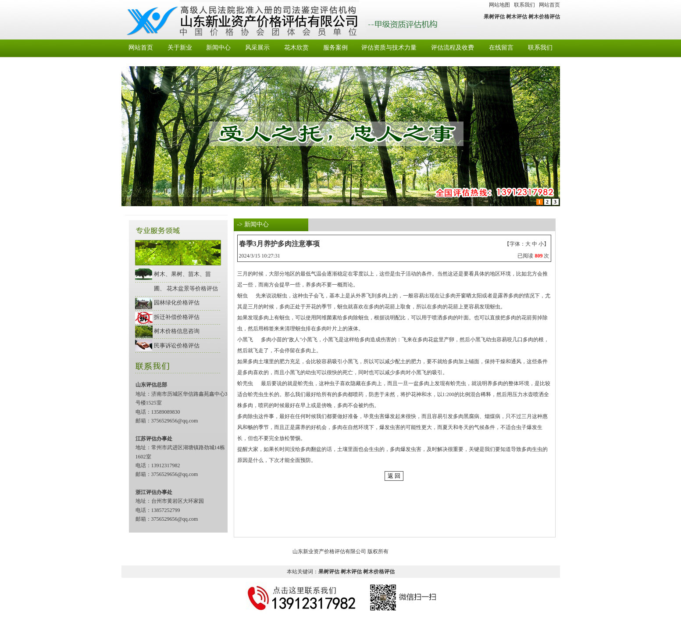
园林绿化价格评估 (177, 302)
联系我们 (524, 5)
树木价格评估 (544, 17)
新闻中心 (218, 47)
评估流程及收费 (452, 47)
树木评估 (516, 17)
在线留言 (501, 47)
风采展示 (257, 47)
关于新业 (180, 47)
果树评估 (494, 17)
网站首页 (549, 5)
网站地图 (499, 5)
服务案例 (335, 47)
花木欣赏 (296, 47)
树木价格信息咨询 (177, 331)
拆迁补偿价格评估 (177, 317)
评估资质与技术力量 (389, 47)
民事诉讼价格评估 (177, 345)
